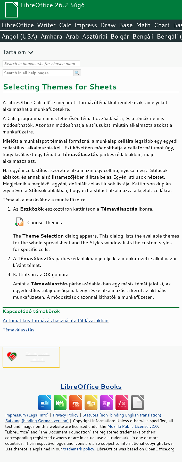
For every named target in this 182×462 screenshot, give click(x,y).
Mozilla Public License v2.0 (132, 426)
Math (143, 25)
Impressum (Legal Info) (27, 415)
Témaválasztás (19, 329)
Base (126, 25)
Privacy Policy (65, 415)
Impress (85, 25)
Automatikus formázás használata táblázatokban (56, 320)
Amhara (51, 36)
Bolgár (119, 36)
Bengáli (142, 36)
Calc (65, 25)
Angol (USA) (19, 36)
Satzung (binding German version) (37, 420)
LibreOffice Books (91, 386)
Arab (72, 36)
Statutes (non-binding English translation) (121, 415)
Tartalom (14, 52)
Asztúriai (94, 36)
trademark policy (78, 449)
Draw (107, 25)
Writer (46, 25)
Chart (162, 25)
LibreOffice (18, 25)
